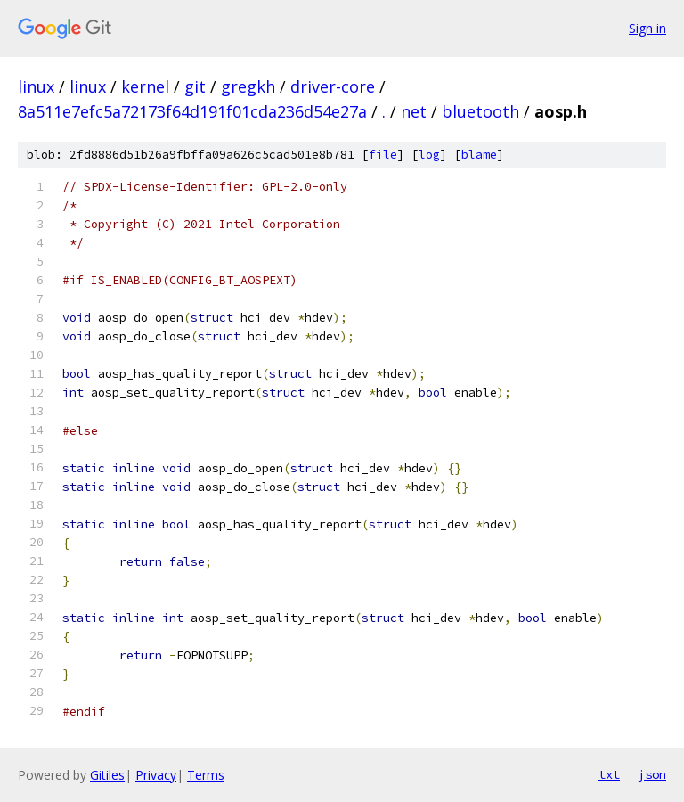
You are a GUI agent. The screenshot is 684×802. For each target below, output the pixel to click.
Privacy (155, 774)
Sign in (647, 28)
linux (36, 86)
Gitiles (107, 774)
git (195, 86)
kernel (145, 86)
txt (609, 774)
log (429, 154)
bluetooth (480, 111)
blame (479, 154)
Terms (205, 774)
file (383, 154)
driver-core (332, 86)
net (414, 111)
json (652, 774)
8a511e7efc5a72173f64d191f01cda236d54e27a (192, 111)
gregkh (248, 86)
